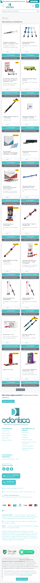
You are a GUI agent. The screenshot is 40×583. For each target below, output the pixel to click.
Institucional (25, 432)
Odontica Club (6, 431)
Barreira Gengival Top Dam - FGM (28, 335)
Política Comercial (27, 439)
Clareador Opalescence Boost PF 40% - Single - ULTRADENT (29, 262)
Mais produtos (20, 389)
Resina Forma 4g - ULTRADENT (8, 224)
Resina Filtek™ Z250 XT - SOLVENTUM (29, 224)
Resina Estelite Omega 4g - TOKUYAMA (10, 117)
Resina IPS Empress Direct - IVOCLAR (30, 152)
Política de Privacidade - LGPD (10, 459)
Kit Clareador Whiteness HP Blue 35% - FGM (29, 370)
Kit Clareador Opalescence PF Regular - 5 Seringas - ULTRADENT (10, 153)
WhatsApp (25, 437)
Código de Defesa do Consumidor (27, 449)
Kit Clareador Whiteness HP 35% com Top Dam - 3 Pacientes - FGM (10, 80)
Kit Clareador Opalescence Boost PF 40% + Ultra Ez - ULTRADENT (9, 188)
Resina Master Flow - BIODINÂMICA (9, 299)
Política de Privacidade (26, 574)
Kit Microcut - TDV (8, 334)
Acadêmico (25, 435)
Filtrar (5, 18)
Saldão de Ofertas (7, 440)
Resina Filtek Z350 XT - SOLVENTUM (29, 43)
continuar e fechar (22, 579)
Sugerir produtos (8, 401)
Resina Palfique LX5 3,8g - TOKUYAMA (10, 261)
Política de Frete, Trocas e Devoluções (29, 442)
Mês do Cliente (6, 433)
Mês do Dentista (6, 435)
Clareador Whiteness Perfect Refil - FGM (28, 187)
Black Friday (5, 438)
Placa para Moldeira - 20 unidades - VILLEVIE (29, 117)
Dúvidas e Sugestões (27, 446)
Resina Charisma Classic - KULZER (29, 79)
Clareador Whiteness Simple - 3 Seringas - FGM (10, 43)
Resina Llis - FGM (8, 369)
